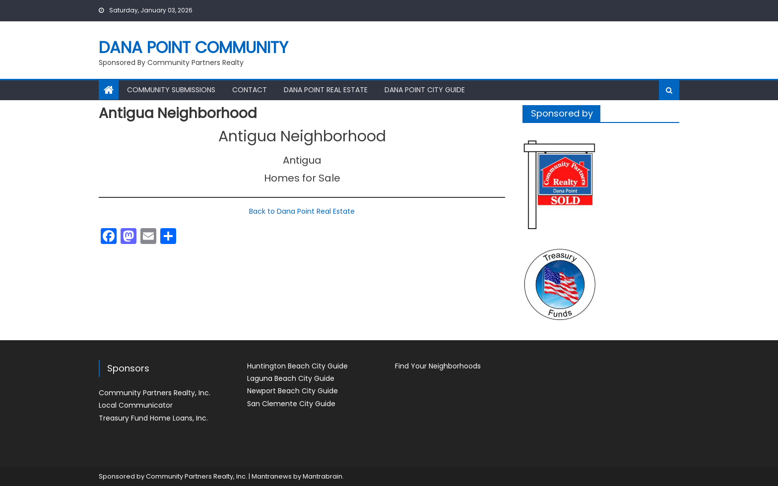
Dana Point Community (193, 47)
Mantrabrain (322, 476)
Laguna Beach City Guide (290, 378)
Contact (249, 90)
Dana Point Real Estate (326, 90)
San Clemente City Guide (291, 404)
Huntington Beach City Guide (297, 366)
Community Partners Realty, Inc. (154, 393)
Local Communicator (136, 405)
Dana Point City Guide (425, 90)
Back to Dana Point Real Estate (302, 211)
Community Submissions (171, 90)
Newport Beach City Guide (292, 391)
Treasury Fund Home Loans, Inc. (153, 418)
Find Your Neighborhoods (438, 366)
